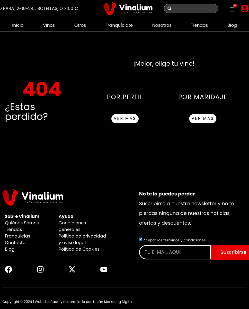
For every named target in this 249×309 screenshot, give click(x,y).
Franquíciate (119, 25)
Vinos (49, 25)
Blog (232, 25)
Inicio (18, 25)
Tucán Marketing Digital (112, 301)
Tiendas (199, 25)
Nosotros (161, 25)
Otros (80, 25)
